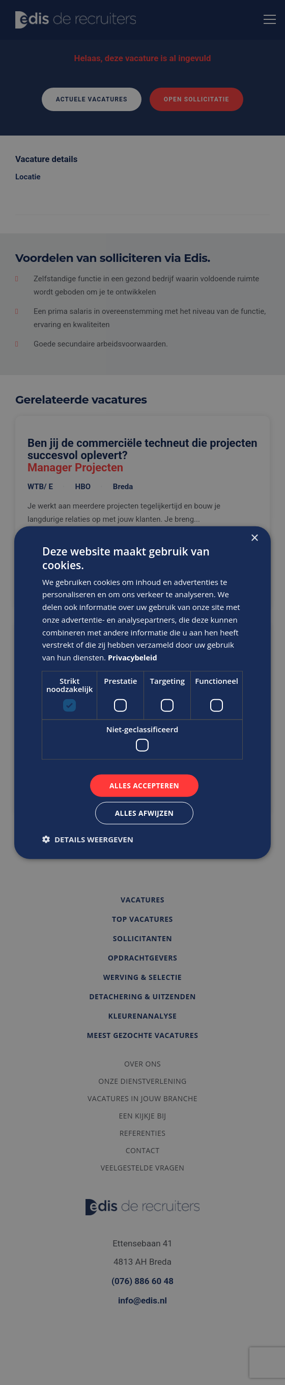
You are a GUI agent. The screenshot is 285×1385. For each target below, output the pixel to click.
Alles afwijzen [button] (145, 813)
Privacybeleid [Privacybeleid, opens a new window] (133, 657)
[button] (87, 839)
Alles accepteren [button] (144, 785)
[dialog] (142, 692)
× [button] (254, 538)
